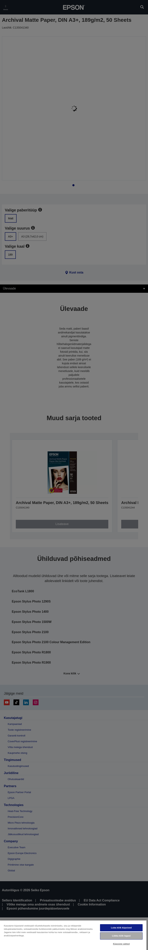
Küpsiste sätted (121, 944)
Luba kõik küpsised (121, 927)
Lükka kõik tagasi (121, 936)
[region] (73, 935)
